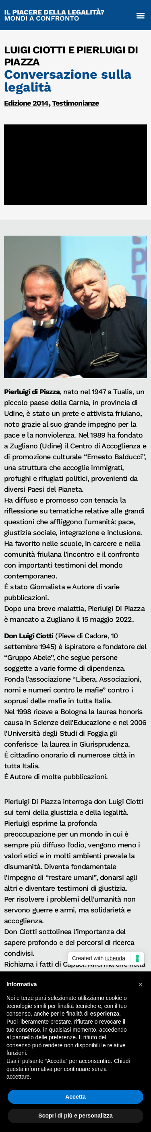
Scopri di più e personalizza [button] (75, 1115)
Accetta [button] (75, 1096)
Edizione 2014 (26, 103)
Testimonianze (75, 103)
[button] (140, 15)
